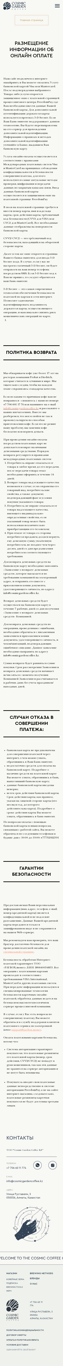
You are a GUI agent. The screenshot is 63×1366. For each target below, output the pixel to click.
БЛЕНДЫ (35, 1278)
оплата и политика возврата (22, 1340)
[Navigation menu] (57, 6)
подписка (12, 1283)
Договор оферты (16, 1335)
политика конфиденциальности (25, 1330)
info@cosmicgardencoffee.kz (21, 408)
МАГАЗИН (11, 1273)
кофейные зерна (15, 1279)
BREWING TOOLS (14, 1287)
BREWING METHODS (41, 1273)
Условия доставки (17, 1345)
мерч (8, 1291)
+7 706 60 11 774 (16, 1168)
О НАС (33, 1284)
